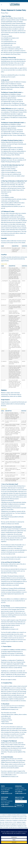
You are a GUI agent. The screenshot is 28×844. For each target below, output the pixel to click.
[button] (2, 4)
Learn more (4, 264)
